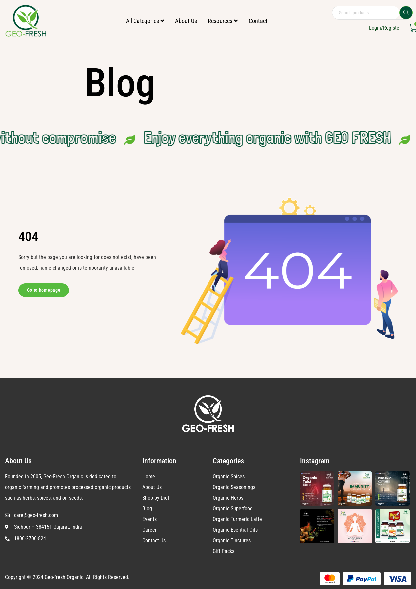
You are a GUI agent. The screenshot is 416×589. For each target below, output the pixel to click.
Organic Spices (229, 476)
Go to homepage (44, 290)
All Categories (145, 20)
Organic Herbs (228, 498)
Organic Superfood (233, 508)
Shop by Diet (155, 498)
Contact (258, 20)
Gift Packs (223, 551)
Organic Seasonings (234, 487)
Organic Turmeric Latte (237, 519)
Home (148, 476)
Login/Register (385, 28)
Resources (223, 20)
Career (149, 530)
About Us (186, 20)
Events (149, 519)
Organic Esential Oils (235, 530)
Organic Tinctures (232, 540)
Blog (147, 508)
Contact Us (154, 540)
